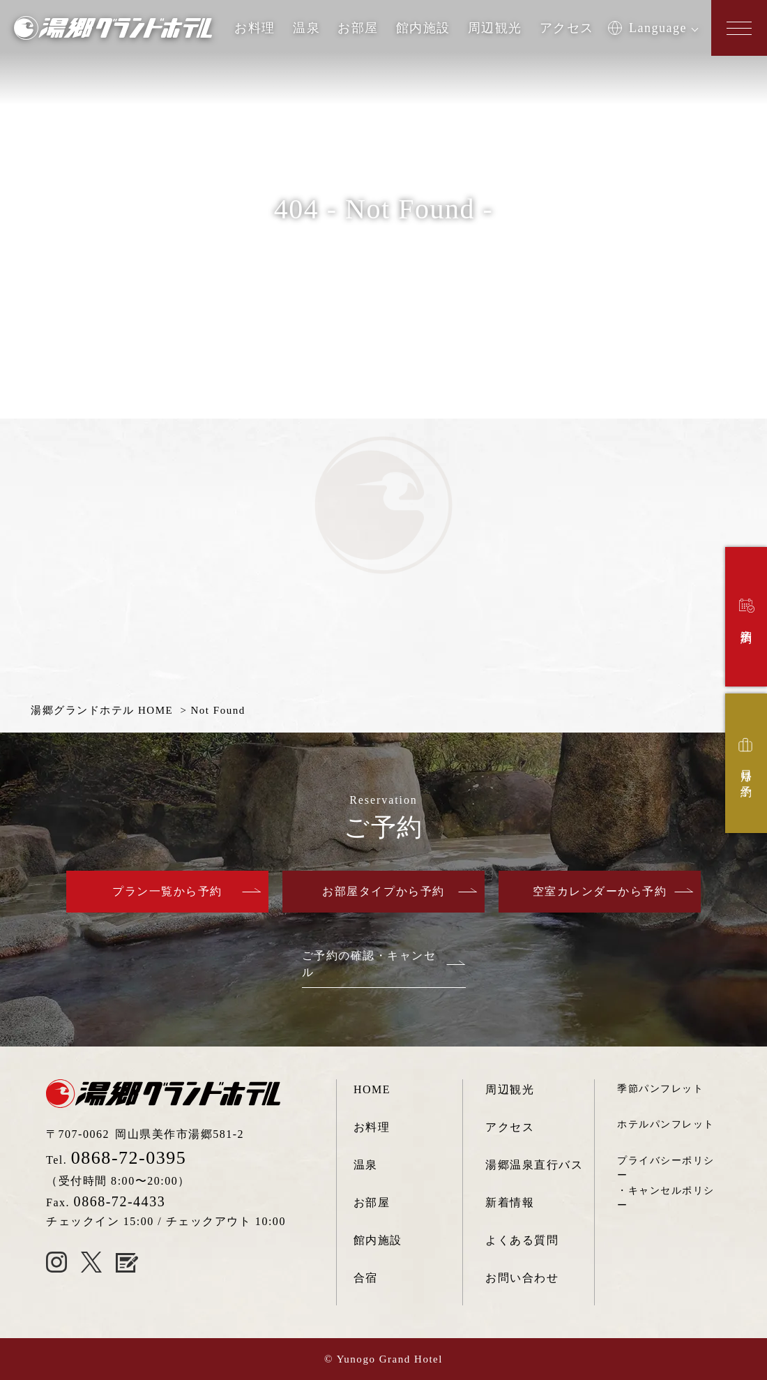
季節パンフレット (660, 1088)
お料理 (254, 28)
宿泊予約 (747, 612)
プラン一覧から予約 (167, 891)
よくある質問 (522, 1240)
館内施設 (423, 28)
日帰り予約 (746, 758)
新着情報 (509, 1202)
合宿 (366, 1278)
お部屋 (358, 28)
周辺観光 (495, 28)
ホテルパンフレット (666, 1124)
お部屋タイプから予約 (383, 891)
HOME (372, 1089)
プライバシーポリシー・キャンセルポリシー (666, 1182)
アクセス (567, 28)
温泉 (306, 28)
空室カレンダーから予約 (600, 891)
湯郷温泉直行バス (534, 1165)
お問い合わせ (522, 1278)
